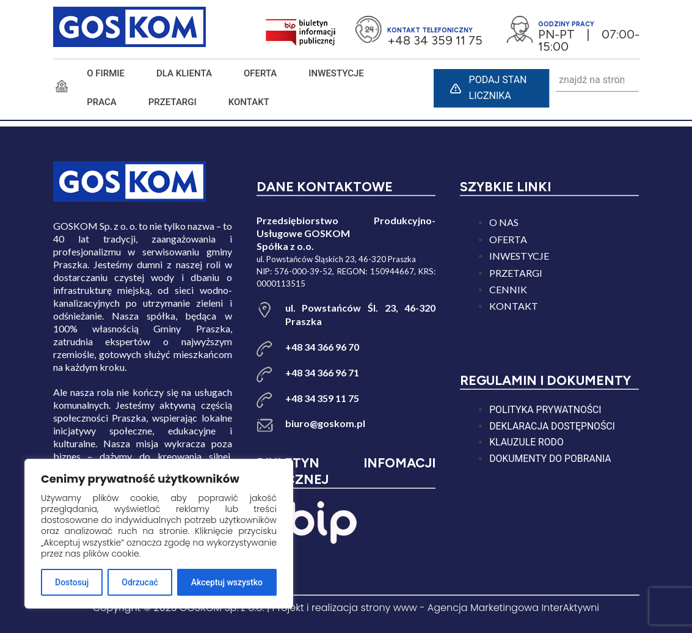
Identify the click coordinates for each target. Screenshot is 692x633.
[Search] (620, 80)
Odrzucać (140, 582)
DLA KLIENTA (184, 73)
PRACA (102, 102)
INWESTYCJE (335, 73)
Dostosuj (72, 582)
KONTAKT (248, 102)
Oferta (260, 73)
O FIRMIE (106, 73)
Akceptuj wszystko (227, 582)
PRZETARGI (172, 102)
